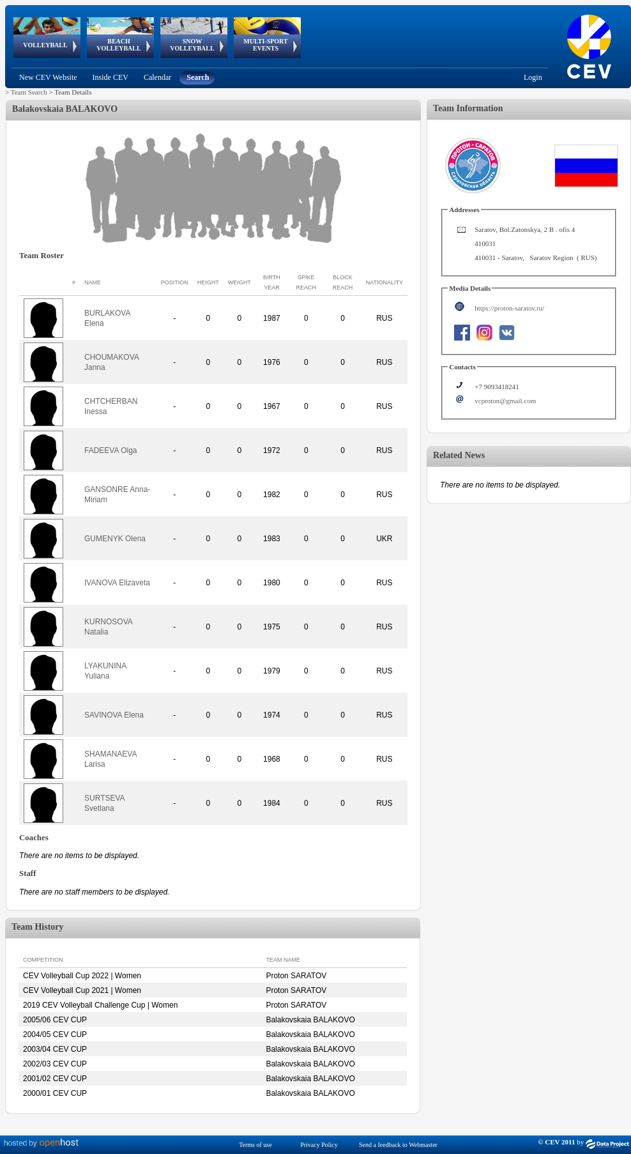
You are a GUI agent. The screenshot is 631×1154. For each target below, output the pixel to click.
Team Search (29, 92)
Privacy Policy (319, 1144)
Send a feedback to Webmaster (398, 1144)
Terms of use (255, 1144)
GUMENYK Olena (115, 538)
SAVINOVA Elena (114, 715)
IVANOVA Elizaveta (117, 582)
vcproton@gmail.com (505, 400)
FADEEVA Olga (110, 450)
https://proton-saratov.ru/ (509, 308)
